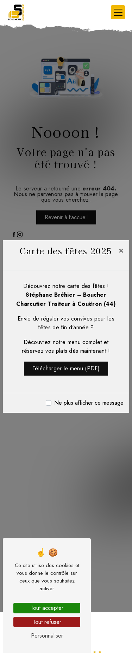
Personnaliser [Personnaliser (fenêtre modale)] (47, 636)
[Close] (121, 250)
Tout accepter (47, 608)
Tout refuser (47, 622)
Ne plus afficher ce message (89, 403)
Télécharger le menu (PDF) (66, 368)
